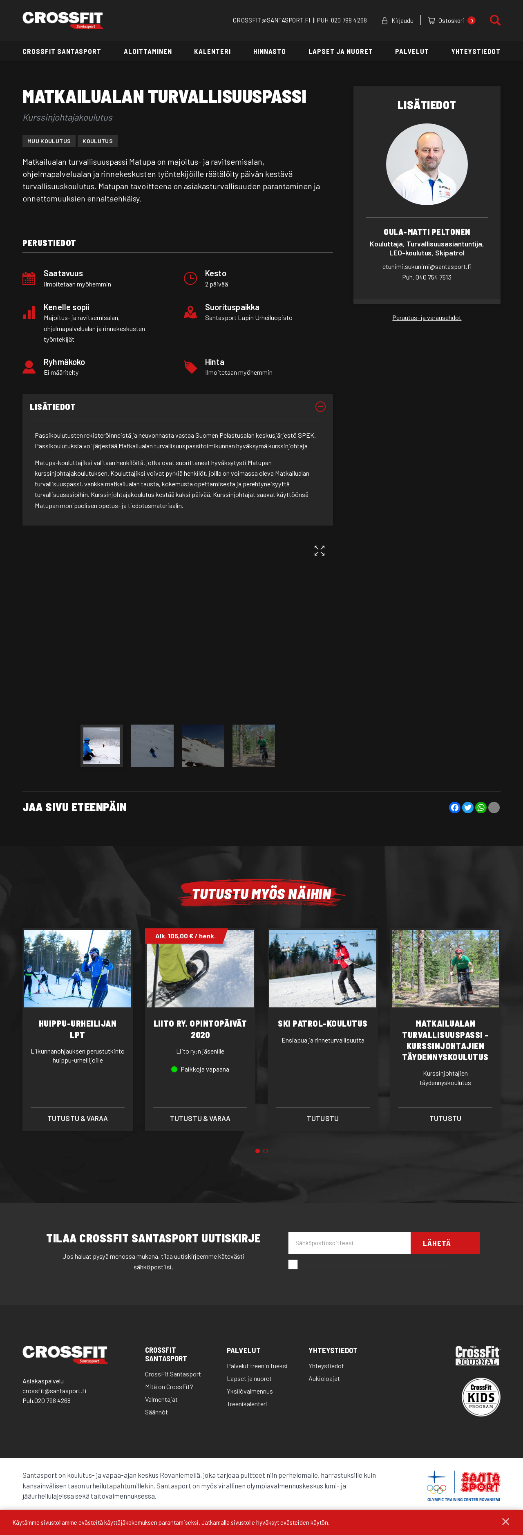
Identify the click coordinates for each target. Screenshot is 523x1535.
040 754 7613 (426, 277)
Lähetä (437, 1243)
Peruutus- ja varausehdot (426, 317)
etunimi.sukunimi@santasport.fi (427, 266)
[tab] (177, 407)
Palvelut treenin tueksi (257, 1365)
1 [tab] (257, 1151)
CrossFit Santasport (61, 51)
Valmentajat (161, 1399)
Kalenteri (212, 51)
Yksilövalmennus (250, 1391)
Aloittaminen (148, 51)
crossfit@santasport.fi (54, 1390)
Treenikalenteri (247, 1403)
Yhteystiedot (476, 51)
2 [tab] (265, 1151)
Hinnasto (269, 51)
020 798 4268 (349, 20)
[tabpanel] (77, 1029)
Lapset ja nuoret (340, 51)
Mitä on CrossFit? (169, 1386)
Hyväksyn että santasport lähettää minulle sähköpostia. (370, 1264)
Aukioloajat (324, 1378)
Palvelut (412, 51)
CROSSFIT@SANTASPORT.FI (271, 20)
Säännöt (156, 1412)
